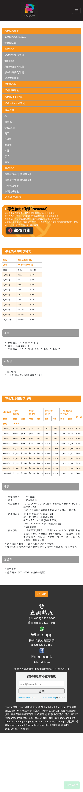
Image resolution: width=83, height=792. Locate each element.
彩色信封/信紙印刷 (15, 103)
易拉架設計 (23, 710)
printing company (24, 721)
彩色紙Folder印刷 (14, 96)
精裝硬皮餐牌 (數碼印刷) (18, 180)
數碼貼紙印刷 (12, 191)
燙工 (7, 133)
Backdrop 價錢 (35, 707)
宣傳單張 (31, 714)
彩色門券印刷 (12, 90)
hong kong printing (54, 721)
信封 (54, 725)
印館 (25, 728)
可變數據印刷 (12, 185)
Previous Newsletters (27, 698)
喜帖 (66, 725)
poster (38, 718)
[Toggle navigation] (76, 11)
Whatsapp (42, 635)
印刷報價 (71, 710)
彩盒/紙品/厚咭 (13, 197)
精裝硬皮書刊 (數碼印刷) (18, 174)
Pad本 (8, 139)
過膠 (7, 162)
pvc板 (24, 718)
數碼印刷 (9, 167)
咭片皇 (18, 728)
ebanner (20, 725)
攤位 (67, 714)
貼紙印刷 (54, 710)
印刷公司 (70, 721)
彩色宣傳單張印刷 (14, 55)
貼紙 (62, 710)
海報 (45, 718)
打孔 (7, 150)
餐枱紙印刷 (11, 83)
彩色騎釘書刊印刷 (14, 66)
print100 (9, 728)
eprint (11, 725)
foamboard (14, 718)
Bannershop (31, 725)
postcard (64, 718)
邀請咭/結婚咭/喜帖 (15, 37)
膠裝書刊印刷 (12, 78)
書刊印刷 (9, 48)
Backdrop (49, 707)
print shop (45, 725)
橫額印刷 (42, 714)
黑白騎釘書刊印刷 (14, 72)
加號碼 (8, 122)
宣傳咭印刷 (11, 43)
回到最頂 (41, 594)
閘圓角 (8, 144)
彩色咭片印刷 (12, 30)
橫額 (50, 714)
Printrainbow (41, 662)
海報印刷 (9, 61)
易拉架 (12, 710)
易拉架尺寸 (36, 710)
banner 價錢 (11, 707)
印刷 (45, 710)
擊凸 (7, 156)
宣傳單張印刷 (18, 714)
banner (22, 707)
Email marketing (49, 698)
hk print (38, 721)
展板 (31, 718)
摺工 (7, 116)
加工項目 (9, 109)
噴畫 (7, 714)
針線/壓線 (10, 127)
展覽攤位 (59, 714)
